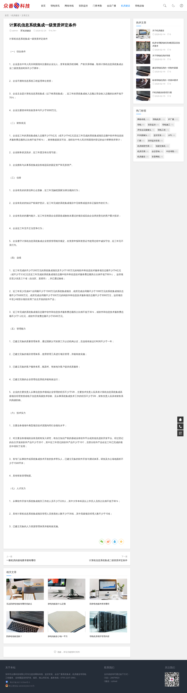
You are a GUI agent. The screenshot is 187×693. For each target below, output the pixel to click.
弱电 (141, 124)
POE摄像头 (143, 135)
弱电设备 (139, 5)
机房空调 (143, 151)
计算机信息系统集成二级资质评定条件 (108, 560)
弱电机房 (159, 119)
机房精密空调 (144, 146)
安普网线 (157, 156)
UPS (171, 135)
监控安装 (159, 135)
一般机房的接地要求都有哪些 (21, 560)
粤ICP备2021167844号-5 (20, 682)
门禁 (141, 140)
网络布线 (69, 5)
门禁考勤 (97, 5)
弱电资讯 (55, 5)
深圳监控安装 (155, 140)
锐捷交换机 (162, 146)
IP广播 (173, 119)
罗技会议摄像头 (145, 129)
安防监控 (83, 5)
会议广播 (111, 5)
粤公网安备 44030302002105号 (22, 686)
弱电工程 (163, 129)
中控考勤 (171, 151)
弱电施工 (167, 124)
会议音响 (157, 151)
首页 (43, 5)
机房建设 (125, 5)
